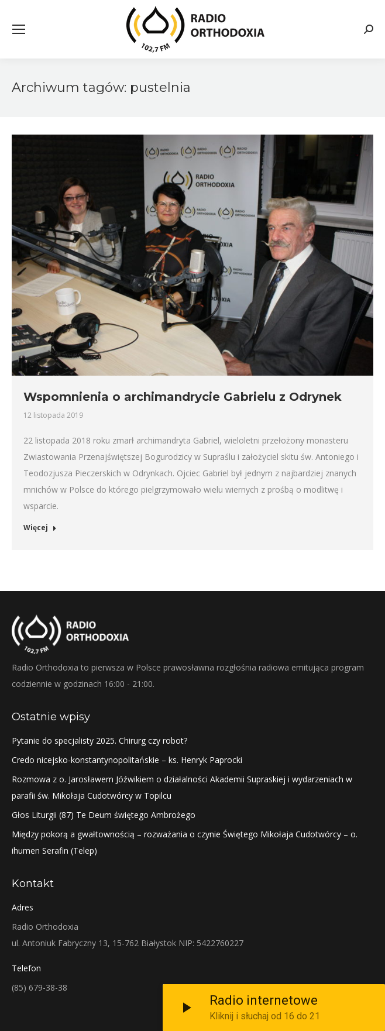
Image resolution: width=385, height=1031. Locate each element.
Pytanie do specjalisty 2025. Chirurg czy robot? (99, 740)
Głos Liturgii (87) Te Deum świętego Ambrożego (103, 814)
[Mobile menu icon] (19, 29)
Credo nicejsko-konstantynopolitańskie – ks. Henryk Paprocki (127, 759)
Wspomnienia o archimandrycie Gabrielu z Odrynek (182, 397)
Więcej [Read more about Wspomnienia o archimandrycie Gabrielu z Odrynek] (40, 527)
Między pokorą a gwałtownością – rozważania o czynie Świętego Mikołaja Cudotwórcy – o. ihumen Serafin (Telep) (185, 842)
